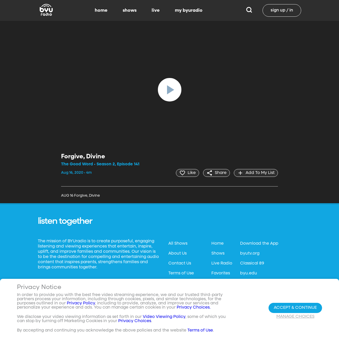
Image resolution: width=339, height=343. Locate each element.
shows (129, 10)
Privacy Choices (134, 321)
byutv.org (249, 253)
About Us (177, 253)
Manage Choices (295, 317)
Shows (217, 253)
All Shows (177, 244)
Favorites (220, 273)
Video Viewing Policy (164, 317)
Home (217, 244)
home (101, 10)
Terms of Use (181, 273)
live (156, 10)
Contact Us (179, 263)
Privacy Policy (81, 303)
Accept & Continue (295, 308)
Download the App (259, 244)
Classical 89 (252, 263)
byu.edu (248, 273)
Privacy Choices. (194, 307)
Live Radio (221, 263)
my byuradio (189, 10)
